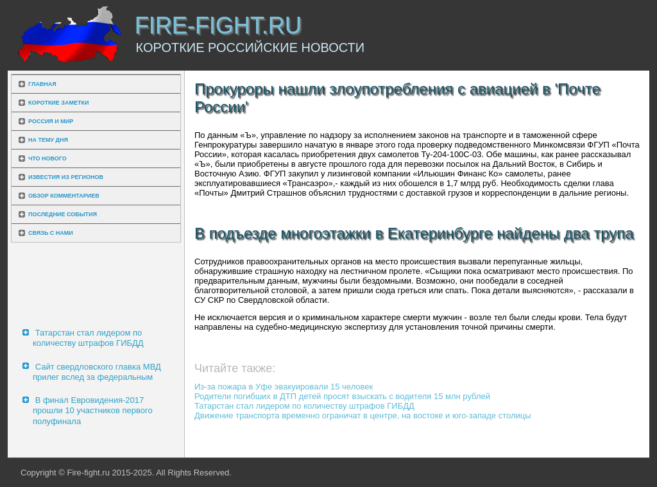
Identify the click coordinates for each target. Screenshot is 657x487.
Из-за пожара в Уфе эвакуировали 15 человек (283, 386)
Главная (42, 84)
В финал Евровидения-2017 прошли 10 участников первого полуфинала (93, 410)
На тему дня (48, 140)
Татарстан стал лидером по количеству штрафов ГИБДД (88, 338)
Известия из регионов (65, 177)
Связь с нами (50, 233)
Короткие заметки (58, 102)
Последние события (62, 214)
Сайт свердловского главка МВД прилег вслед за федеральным (97, 372)
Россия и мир (50, 121)
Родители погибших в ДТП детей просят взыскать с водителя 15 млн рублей (342, 396)
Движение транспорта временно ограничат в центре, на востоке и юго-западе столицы (362, 415)
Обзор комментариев (63, 195)
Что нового (47, 158)
